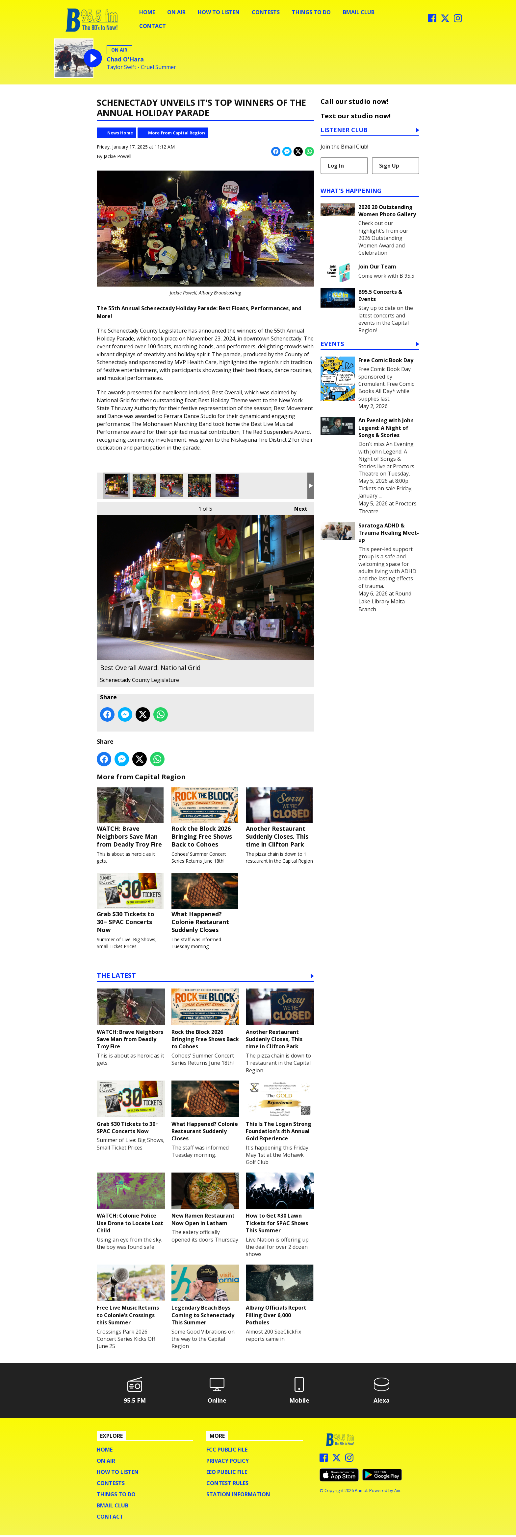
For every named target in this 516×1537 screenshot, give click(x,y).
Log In (336, 165)
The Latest (116, 977)
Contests (266, 12)
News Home (120, 133)
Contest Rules (227, 1484)
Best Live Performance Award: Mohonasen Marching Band (199, 485)
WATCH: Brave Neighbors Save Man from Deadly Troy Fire (131, 818)
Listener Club (344, 130)
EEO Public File (226, 1473)
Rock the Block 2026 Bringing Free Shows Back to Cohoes (205, 818)
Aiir (397, 1492)
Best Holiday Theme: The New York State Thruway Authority (144, 485)
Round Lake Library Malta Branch (384, 601)
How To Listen (219, 12)
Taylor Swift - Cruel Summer (141, 67)
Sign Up (389, 165)
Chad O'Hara (125, 59)
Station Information (238, 1496)
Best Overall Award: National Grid (116, 485)
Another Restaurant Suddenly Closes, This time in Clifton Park (280, 818)
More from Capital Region (176, 133)
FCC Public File (226, 1451)
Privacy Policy (227, 1462)
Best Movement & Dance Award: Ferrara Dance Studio (171, 485)
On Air (176, 12)
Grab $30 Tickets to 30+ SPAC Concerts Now (131, 904)
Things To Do (311, 12)
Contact (152, 26)
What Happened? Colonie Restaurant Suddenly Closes (205, 904)
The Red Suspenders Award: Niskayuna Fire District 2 (227, 485)
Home (147, 12)
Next (297, 507)
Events (332, 344)
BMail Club (358, 12)
